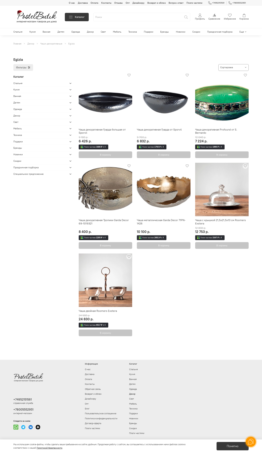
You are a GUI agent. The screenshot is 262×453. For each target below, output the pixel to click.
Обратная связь (93, 389)
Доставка (83, 2)
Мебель (117, 31)
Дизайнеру (138, 2)
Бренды (164, 31)
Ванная (46, 31)
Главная (17, 43)
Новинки (180, 31)
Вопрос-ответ (176, 2)
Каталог (77, 17)
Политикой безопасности (49, 447)
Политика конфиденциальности (101, 418)
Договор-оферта (93, 423)
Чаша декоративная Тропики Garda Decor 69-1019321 (104, 221)
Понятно (232, 446)
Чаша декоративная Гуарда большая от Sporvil (102, 131)
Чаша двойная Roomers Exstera (98, 310)
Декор (90, 31)
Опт (128, 2)
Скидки (196, 31)
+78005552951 (237, 2)
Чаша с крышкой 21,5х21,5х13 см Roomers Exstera (220, 221)
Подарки (148, 31)
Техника (132, 31)
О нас (72, 2)
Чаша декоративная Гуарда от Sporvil (159, 129)
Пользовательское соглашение (100, 413)
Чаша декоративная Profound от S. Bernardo (216, 131)
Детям (60, 31)
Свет (103, 31)
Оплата (94, 2)
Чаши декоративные (51, 43)
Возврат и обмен (156, 2)
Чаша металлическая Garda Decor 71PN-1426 (161, 221)
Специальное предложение (28, 173)
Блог (87, 408)
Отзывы (118, 2)
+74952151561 (216, 2)
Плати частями (194, 2)
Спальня (17, 31)
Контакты (106, 2)
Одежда (75, 31)
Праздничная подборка (219, 31)
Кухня (32, 31)
